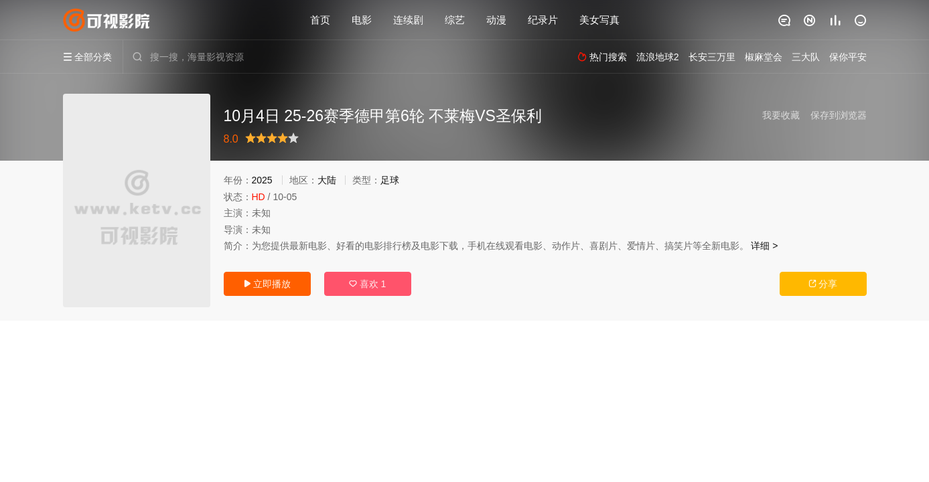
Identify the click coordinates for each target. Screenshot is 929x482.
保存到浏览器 (838, 115)
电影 (362, 19)
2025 (262, 180)
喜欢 (367, 283)
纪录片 (543, 19)
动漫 (496, 19)
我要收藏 (781, 115)
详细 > (764, 245)
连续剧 (408, 19)
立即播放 (267, 283)
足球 (389, 180)
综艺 (455, 19)
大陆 (326, 180)
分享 (823, 283)
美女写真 (599, 19)
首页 (320, 19)
